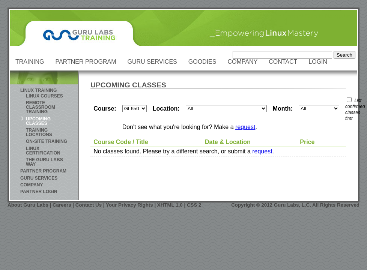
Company (242, 61)
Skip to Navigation (329, 16)
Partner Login (38, 191)
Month (282, 108)
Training (29, 61)
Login (317, 61)
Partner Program (85, 61)
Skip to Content (282, 16)
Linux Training (38, 90)
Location (165, 108)
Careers (62, 205)
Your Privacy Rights (129, 205)
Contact (283, 61)
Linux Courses (44, 96)
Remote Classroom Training (40, 107)
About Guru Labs (28, 205)
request (245, 127)
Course (103, 108)
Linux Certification (43, 151)
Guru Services (152, 61)
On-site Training (46, 141)
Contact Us (88, 205)
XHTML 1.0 (170, 205)
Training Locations (39, 132)
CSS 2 (194, 205)
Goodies (202, 61)
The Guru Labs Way (44, 162)
